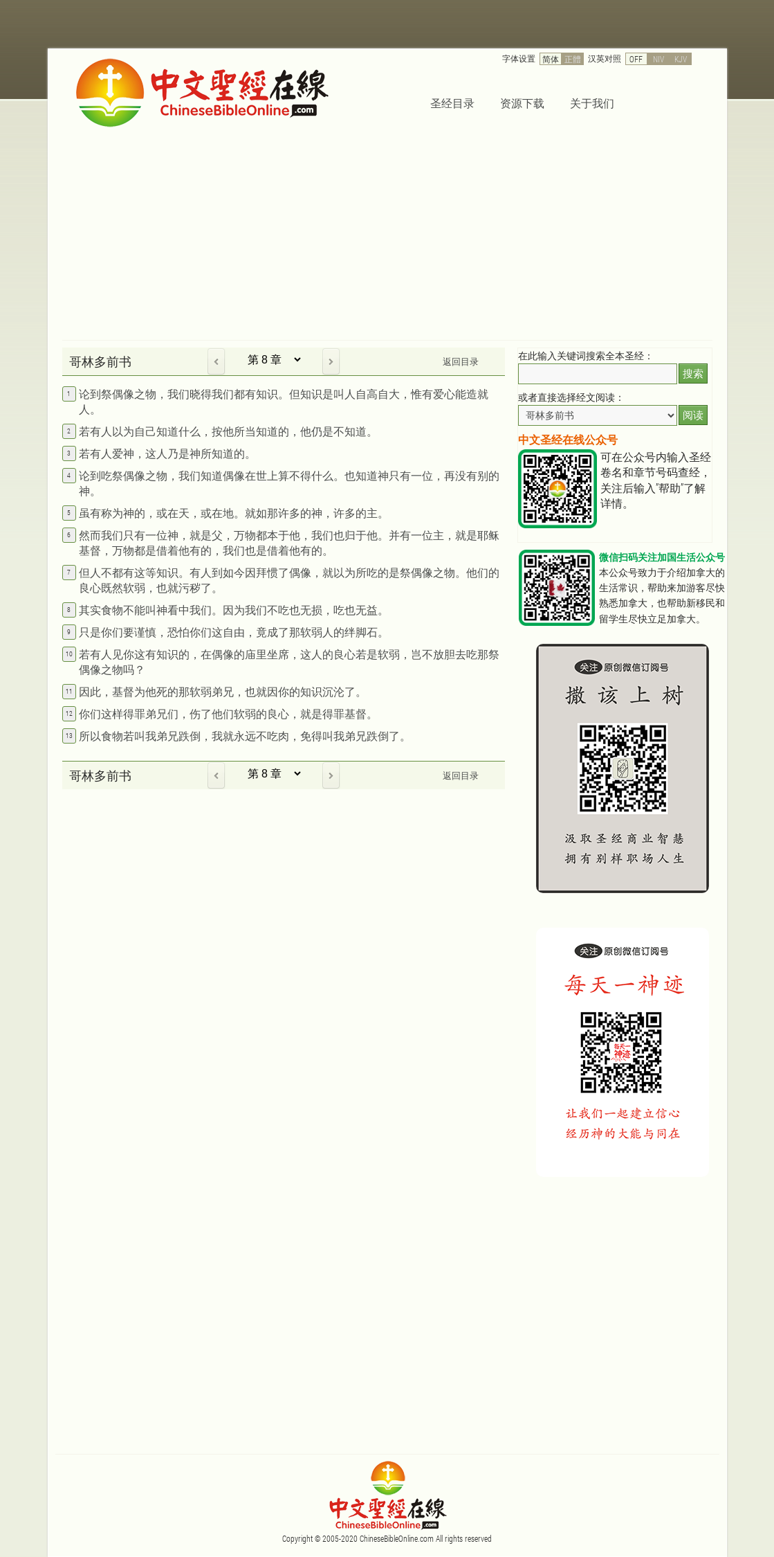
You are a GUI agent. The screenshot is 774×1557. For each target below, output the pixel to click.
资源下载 (522, 103)
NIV (658, 58)
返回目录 (461, 361)
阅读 (693, 415)
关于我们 (592, 103)
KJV (680, 58)
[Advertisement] (387, 236)
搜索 (693, 373)
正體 (572, 58)
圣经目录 (452, 103)
